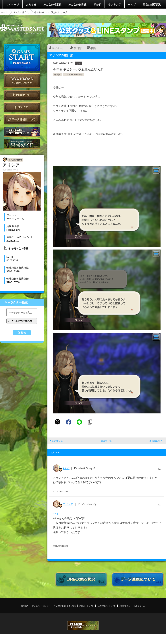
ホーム (4, 12)
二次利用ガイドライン (107, 605)
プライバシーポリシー (41, 605)
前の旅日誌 (57, 440)
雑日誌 (57, 74)
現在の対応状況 (152, 4)
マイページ (12, 4)
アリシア (68, 504)
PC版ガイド (22, 95)
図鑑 (93, 48)
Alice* (66, 468)
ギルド (97, 4)
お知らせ (31, 4)
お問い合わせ (124, 605)
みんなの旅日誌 (77, 4)
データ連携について (22, 119)
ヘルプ (132, 4)
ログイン (22, 107)
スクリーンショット (74, 74)
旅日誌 (78, 48)
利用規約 (24, 605)
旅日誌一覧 (106, 440)
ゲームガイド (22, 144)
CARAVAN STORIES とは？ (22, 132)
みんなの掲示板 (52, 4)
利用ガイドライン (86, 605)
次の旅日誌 (154, 440)
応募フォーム (139, 605)
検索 (23, 332)
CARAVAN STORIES (83, 625)
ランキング (114, 4)
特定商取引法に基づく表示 (65, 605)
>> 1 (55, 513)
